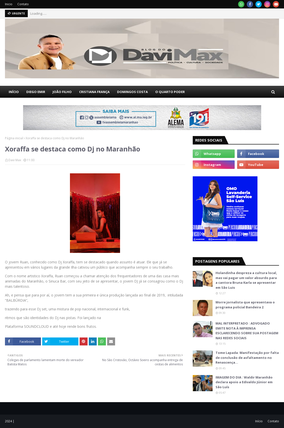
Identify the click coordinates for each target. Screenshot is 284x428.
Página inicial (14, 138)
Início (259, 421)
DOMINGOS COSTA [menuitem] (132, 92)
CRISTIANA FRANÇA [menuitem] (94, 92)
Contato (23, 4)
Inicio (8, 4)
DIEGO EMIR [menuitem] (35, 92)
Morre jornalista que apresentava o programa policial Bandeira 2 (245, 304)
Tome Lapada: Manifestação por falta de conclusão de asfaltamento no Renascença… (247, 357)
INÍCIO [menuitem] (14, 92)
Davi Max (14, 160)
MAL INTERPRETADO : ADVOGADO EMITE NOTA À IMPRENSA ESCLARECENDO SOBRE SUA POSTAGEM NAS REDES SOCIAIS (247, 330)
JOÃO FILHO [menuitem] (62, 92)
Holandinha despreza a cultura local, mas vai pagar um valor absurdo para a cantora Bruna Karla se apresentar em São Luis (246, 280)
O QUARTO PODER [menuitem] (170, 92)
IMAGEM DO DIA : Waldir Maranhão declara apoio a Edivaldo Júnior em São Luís (244, 382)
